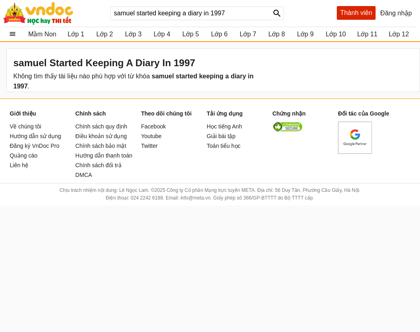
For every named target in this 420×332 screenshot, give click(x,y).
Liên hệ (19, 165)
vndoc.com (53, 13)
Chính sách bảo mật (101, 146)
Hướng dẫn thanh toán (104, 155)
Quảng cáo (24, 155)
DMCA (84, 175)
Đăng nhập (396, 13)
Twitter (149, 146)
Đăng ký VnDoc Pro (34, 146)
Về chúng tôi (25, 126)
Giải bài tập (221, 136)
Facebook (153, 126)
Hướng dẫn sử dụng (35, 136)
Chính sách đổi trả (99, 165)
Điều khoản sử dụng (101, 136)
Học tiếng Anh (224, 126)
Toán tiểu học (224, 146)
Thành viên (356, 12)
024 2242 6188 (146, 198)
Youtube (151, 136)
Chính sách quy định (102, 126)
